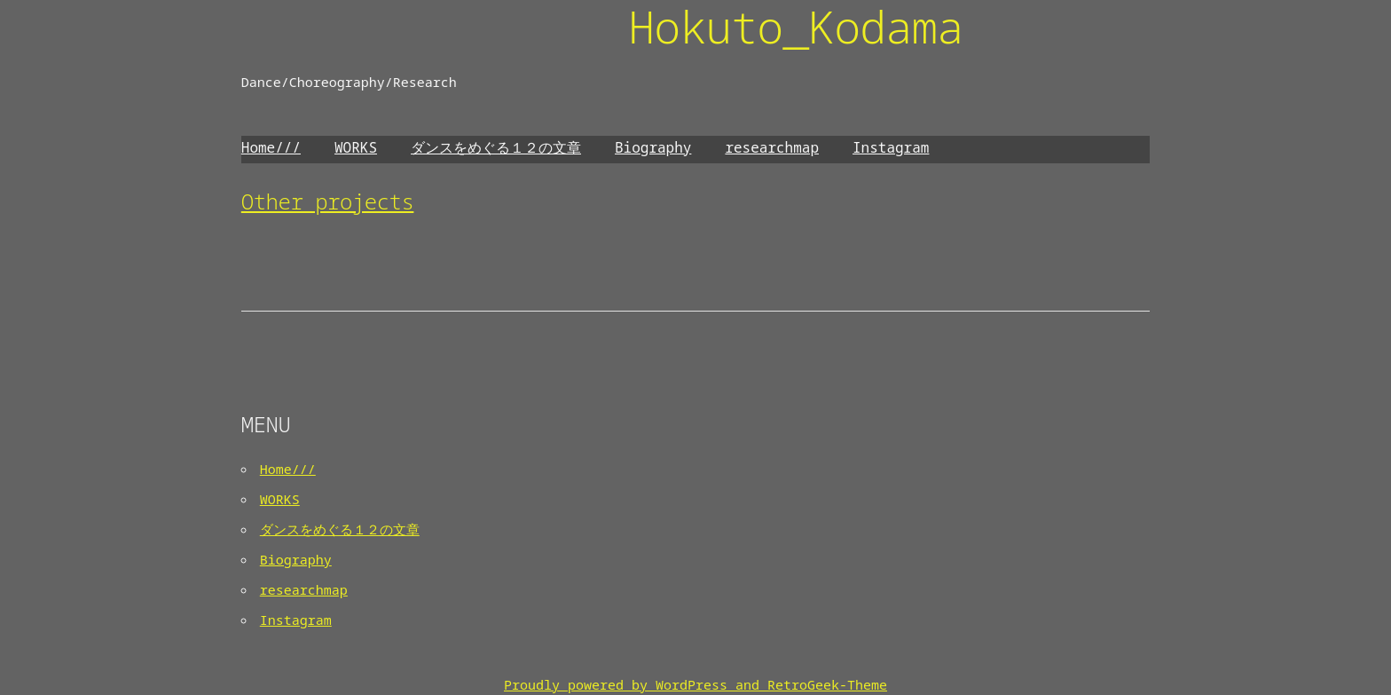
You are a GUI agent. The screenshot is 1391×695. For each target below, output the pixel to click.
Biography (653, 147)
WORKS (355, 147)
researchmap (772, 147)
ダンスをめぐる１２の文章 (496, 147)
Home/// (271, 147)
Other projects (327, 201)
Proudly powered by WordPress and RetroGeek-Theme (695, 684)
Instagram (891, 147)
